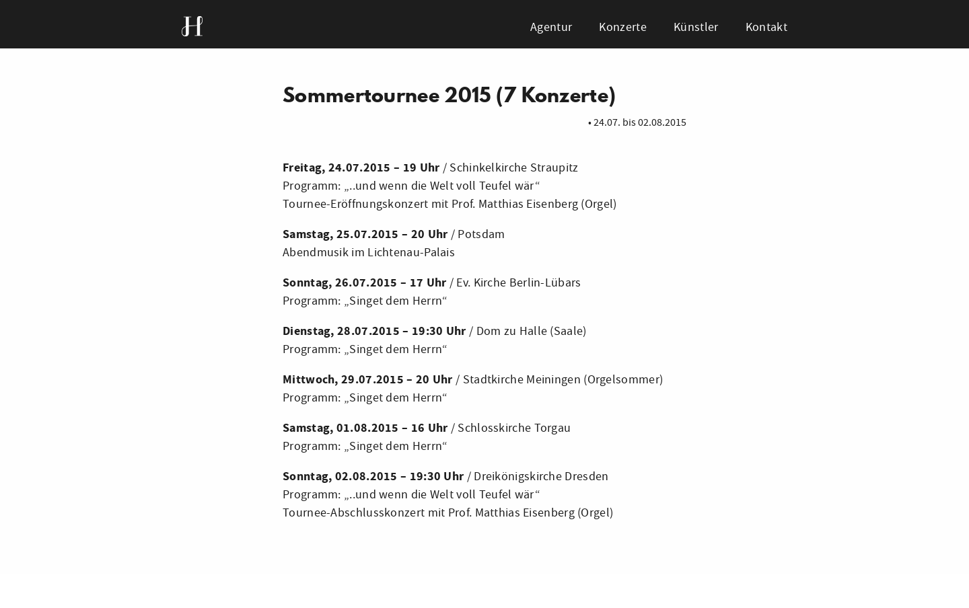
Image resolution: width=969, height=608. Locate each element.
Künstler (696, 27)
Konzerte (622, 27)
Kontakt (766, 27)
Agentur (551, 27)
